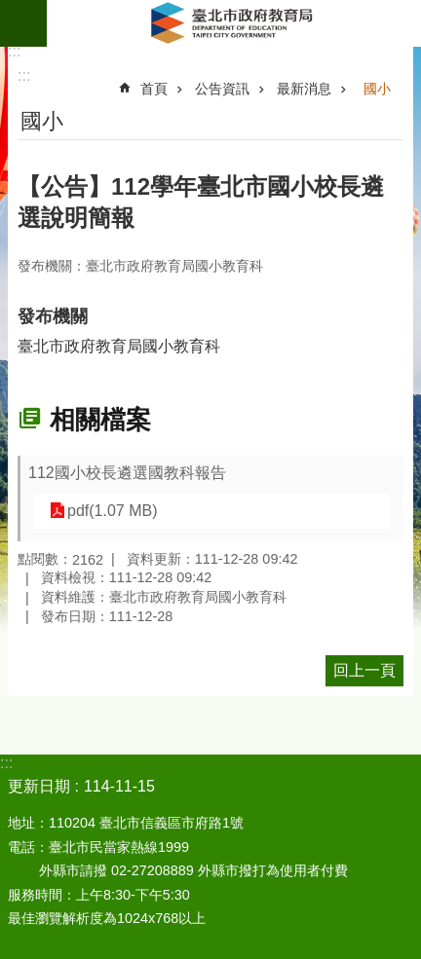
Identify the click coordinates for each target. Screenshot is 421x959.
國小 (377, 88)
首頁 (154, 88)
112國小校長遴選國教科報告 (127, 472)
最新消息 (304, 88)
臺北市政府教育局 (234, 23)
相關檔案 (100, 419)
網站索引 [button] (23, 23)
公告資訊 (222, 88)
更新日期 (39, 786)
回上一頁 (364, 670)
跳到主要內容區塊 (10, 10)
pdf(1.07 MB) (112, 510)
